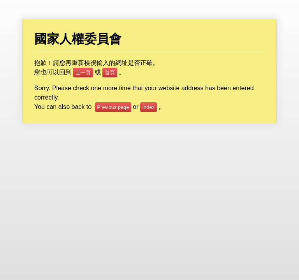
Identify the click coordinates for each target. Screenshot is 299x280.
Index (148, 107)
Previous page (113, 107)
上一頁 (83, 72)
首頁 (110, 72)
